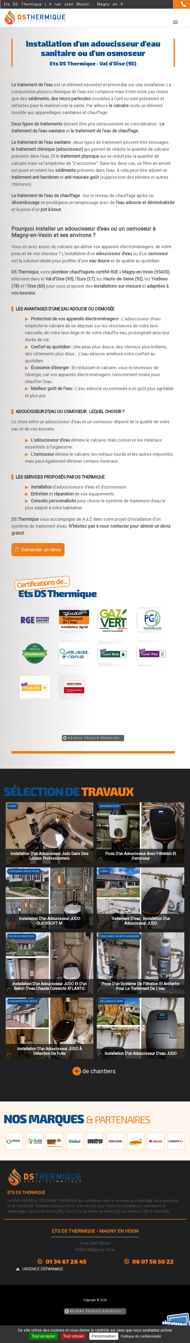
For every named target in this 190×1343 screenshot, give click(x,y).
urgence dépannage (43, 1269)
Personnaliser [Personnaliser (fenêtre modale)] (104, 1336)
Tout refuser (73, 1336)
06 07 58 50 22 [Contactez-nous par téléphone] (153, 1261)
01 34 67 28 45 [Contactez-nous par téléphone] (66, 1261)
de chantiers (99, 1071)
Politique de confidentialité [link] (141, 1336)
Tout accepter (43, 1336)
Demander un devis (41, 549)
